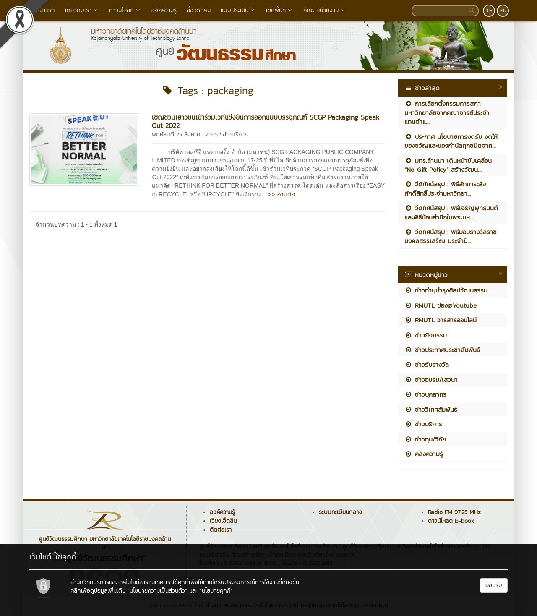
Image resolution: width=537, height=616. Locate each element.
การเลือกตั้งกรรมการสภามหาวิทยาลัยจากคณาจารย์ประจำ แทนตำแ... (446, 112)
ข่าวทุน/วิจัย (425, 439)
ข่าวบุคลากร (425, 394)
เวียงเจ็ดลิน (223, 521)
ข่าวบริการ (235, 134)
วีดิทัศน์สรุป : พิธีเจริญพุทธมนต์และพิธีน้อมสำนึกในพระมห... (451, 212)
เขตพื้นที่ (279, 10)
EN (503, 10)
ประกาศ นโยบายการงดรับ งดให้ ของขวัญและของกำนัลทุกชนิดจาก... (451, 141)
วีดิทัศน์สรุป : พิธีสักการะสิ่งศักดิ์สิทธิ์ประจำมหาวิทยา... (445, 188)
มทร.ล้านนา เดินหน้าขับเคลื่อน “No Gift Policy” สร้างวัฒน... (448, 165)
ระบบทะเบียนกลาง (340, 512)
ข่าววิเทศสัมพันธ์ (430, 409)
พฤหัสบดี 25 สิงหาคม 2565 (185, 134)
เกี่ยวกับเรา (82, 10)
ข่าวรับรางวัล (426, 364)
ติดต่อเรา (221, 529)
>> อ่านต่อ (281, 194)
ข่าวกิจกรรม (425, 335)
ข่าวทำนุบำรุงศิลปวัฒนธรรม (445, 290)
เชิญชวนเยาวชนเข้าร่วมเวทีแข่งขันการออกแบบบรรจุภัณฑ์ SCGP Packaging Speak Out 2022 (265, 121)
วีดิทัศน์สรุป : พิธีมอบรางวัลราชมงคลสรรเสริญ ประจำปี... (450, 236)
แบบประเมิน (238, 10)
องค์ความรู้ (164, 10)
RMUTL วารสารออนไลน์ (440, 320)
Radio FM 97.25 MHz (454, 512)
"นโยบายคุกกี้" (216, 590)
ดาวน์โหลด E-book (451, 521)
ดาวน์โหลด (125, 10)
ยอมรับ (493, 585)
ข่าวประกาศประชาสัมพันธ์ (442, 350)
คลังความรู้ (423, 454)
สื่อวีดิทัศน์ (199, 10)
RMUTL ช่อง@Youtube (440, 305)
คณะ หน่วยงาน (324, 10)
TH (489, 10)
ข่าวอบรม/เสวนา (431, 379)
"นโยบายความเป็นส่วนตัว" (157, 590)
